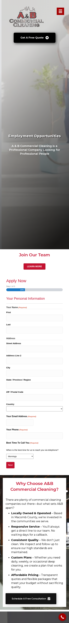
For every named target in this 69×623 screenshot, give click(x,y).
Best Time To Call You (22, 443)
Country (10, 404)
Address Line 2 (13, 355)
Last (8, 324)
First (8, 312)
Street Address (13, 343)
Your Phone (17, 429)
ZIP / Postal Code (14, 392)
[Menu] (60, 11)
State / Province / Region (18, 380)
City (8, 367)
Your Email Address (21, 416)
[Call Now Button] (62, 617)
